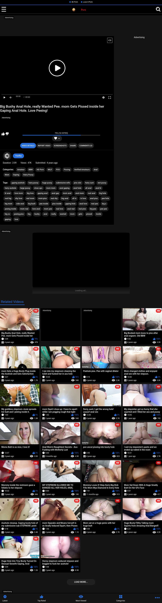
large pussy (25, 188)
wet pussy (102, 183)
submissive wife (63, 183)
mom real (24, 209)
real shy (54, 198)
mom (72, 214)
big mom (8, 204)
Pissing (67, 170)
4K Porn (75, 2)
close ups (38, 188)
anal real (71, 209)
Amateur (21, 170)
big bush (31, 204)
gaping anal (43, 193)
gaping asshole (18, 183)
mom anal (67, 193)
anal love (83, 204)
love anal (36, 209)
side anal (20, 204)
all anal (88, 188)
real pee (94, 204)
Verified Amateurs (82, 170)
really (53, 214)
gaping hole (70, 204)
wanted (63, 214)
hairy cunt (89, 183)
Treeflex (18, 156)
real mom (30, 198)
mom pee (48, 209)
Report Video (44, 146)
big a (104, 204)
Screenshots (60, 146)
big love (30, 193)
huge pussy (47, 183)
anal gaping (65, 188)
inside (98, 214)
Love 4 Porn (88, 2)
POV (58, 170)
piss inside (56, 204)
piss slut (77, 183)
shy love (18, 198)
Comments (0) (85, 146)
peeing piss (19, 214)
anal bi (98, 188)
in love (83, 198)
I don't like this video (7, 133)
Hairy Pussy (28, 175)
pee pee (103, 209)
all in (74, 198)
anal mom (79, 193)
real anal (91, 193)
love (16, 219)
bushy (37, 214)
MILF (50, 170)
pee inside (43, 204)
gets (80, 214)
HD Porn (40, 170)
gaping (8, 219)
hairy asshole (10, 188)
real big (8, 198)
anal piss (94, 198)
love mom (19, 193)
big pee (93, 209)
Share (73, 146)
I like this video (3, 133)
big (29, 214)
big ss (7, 214)
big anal (64, 198)
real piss (82, 209)
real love (59, 209)
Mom (7, 175)
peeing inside (10, 209)
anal (45, 214)
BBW (31, 170)
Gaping (16, 175)
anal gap (55, 193)
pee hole (105, 198)
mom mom (51, 188)
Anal (95, 170)
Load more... (81, 582)
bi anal (8, 193)
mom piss (42, 198)
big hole (102, 193)
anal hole (77, 188)
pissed (89, 214)
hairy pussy (33, 183)
